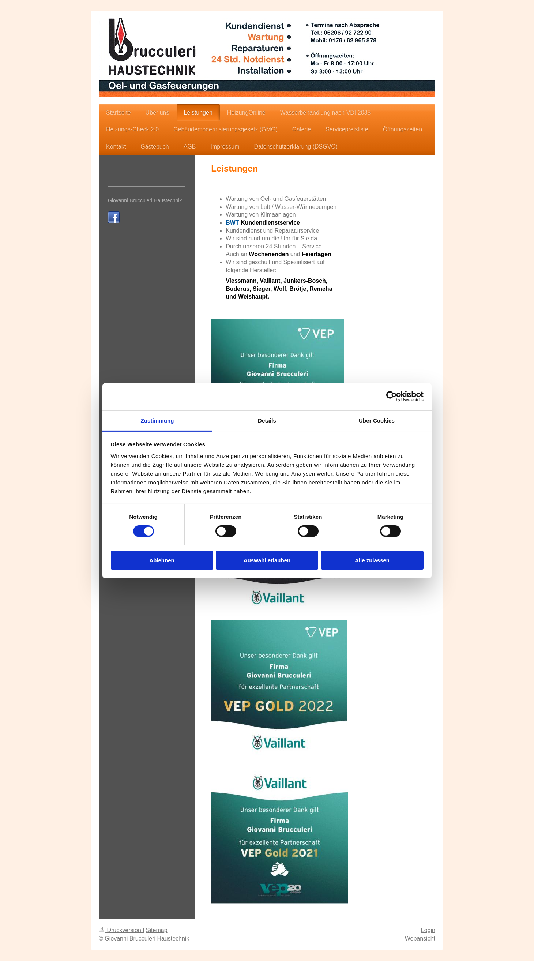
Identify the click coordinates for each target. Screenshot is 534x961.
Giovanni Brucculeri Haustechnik (145, 200)
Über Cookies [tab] (377, 420)
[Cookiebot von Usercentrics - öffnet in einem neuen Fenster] (392, 396)
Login (428, 930)
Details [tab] (267, 420)
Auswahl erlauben (267, 560)
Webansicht (420, 938)
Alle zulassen (372, 560)
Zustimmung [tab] (157, 420)
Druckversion (121, 930)
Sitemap (157, 930)
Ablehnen (161, 560)
